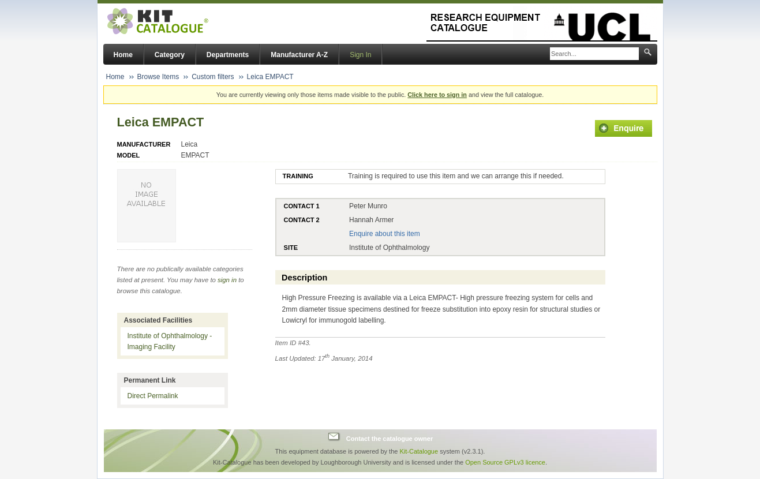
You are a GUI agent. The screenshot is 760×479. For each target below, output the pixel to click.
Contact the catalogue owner (389, 438)
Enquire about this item (384, 234)
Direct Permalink (153, 396)
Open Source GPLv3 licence (505, 462)
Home (123, 55)
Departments (228, 55)
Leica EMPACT (270, 77)
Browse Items (158, 77)
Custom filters (213, 77)
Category (170, 55)
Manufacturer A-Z (299, 55)
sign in (227, 279)
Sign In (360, 55)
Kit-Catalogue (418, 451)
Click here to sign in (437, 94)
